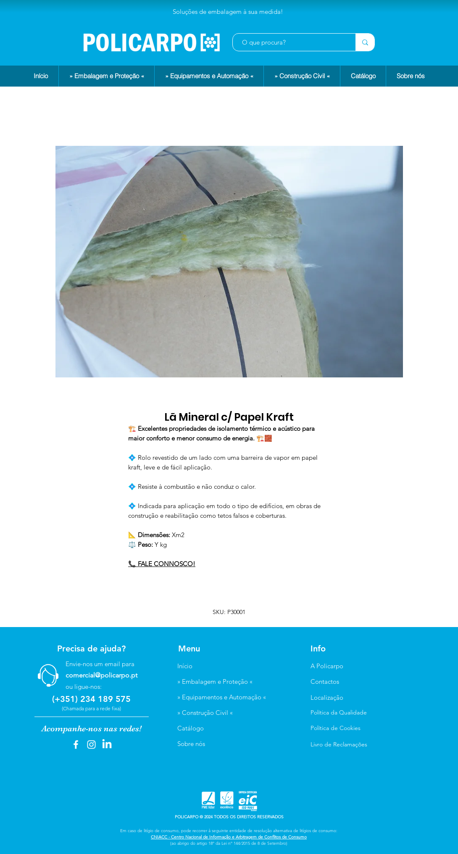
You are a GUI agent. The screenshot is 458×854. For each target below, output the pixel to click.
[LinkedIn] (107, 744)
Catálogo (190, 728)
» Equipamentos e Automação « (221, 697)
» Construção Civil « (205, 713)
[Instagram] (91, 744)
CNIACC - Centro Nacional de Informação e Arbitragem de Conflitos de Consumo (229, 837)
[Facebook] (76, 744)
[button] (106, 76)
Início (184, 666)
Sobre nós (191, 744)
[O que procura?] (290, 42)
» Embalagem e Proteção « (215, 681)
